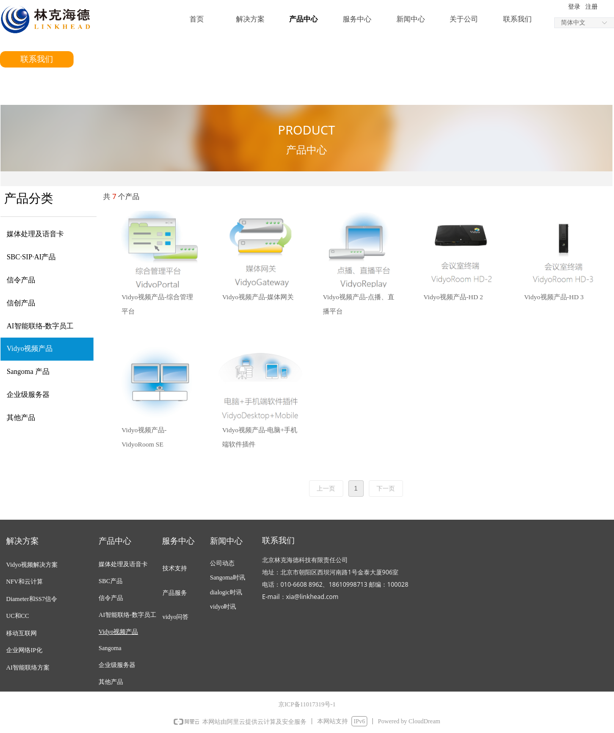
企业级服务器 (28, 394)
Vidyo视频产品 (30, 348)
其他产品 (21, 417)
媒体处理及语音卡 (35, 234)
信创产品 (21, 303)
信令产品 (21, 280)
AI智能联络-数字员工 (40, 326)
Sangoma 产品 (28, 371)
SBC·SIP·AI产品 (31, 257)
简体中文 (573, 22)
